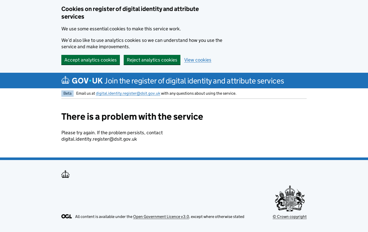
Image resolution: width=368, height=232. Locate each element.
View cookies (197, 59)
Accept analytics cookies (90, 60)
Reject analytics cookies (152, 60)
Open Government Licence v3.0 (161, 216)
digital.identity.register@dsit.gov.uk (128, 93)
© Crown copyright (290, 216)
